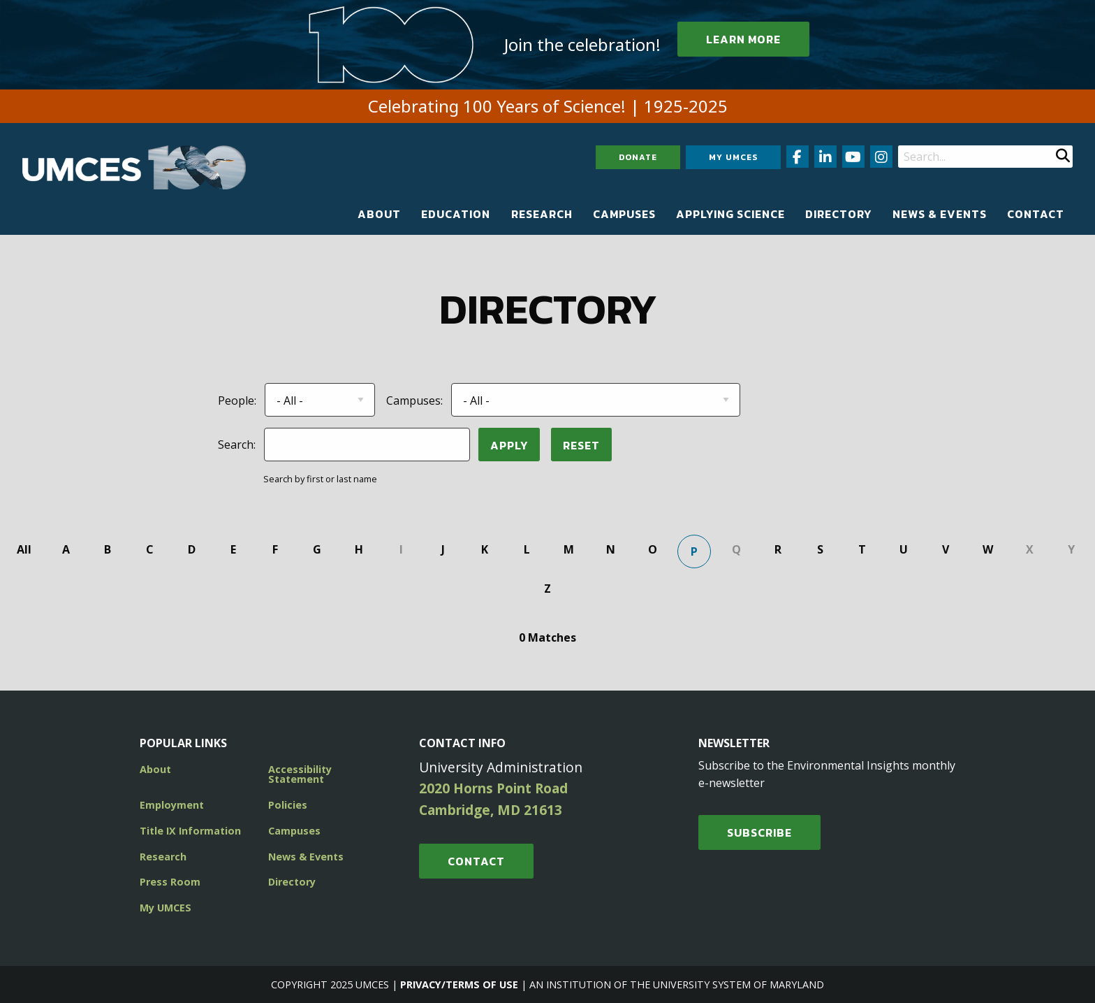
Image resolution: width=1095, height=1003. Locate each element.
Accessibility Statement (300, 774)
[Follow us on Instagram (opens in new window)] (881, 156)
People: (237, 400)
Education (455, 213)
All (24, 549)
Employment (172, 804)
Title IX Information (190, 830)
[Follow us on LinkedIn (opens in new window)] (825, 156)
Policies (287, 804)
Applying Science (730, 213)
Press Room (170, 881)
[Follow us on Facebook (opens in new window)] (797, 156)
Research (542, 213)
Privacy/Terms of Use (459, 984)
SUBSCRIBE (759, 832)
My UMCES (733, 157)
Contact (1035, 213)
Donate (638, 157)
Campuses (624, 213)
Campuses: (414, 400)
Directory (838, 213)
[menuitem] (379, 214)
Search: (237, 444)
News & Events (939, 213)
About (379, 213)
